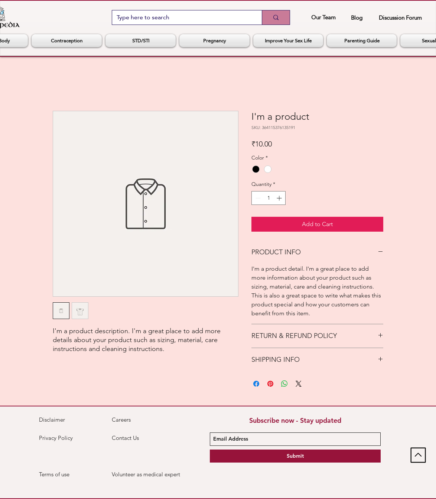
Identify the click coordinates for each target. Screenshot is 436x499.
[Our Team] (323, 17)
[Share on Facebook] (256, 383)
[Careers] (138, 419)
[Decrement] (257, 198)
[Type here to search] (181, 17)
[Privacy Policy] (58, 438)
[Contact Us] (138, 438)
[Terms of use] (65, 474)
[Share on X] (298, 383)
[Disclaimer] (56, 419)
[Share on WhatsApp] (284, 383)
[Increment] (279, 198)
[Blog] (357, 18)
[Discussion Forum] (400, 18)
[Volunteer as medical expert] (146, 474)
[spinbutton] (268, 198)
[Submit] (295, 456)
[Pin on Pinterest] (270, 383)
